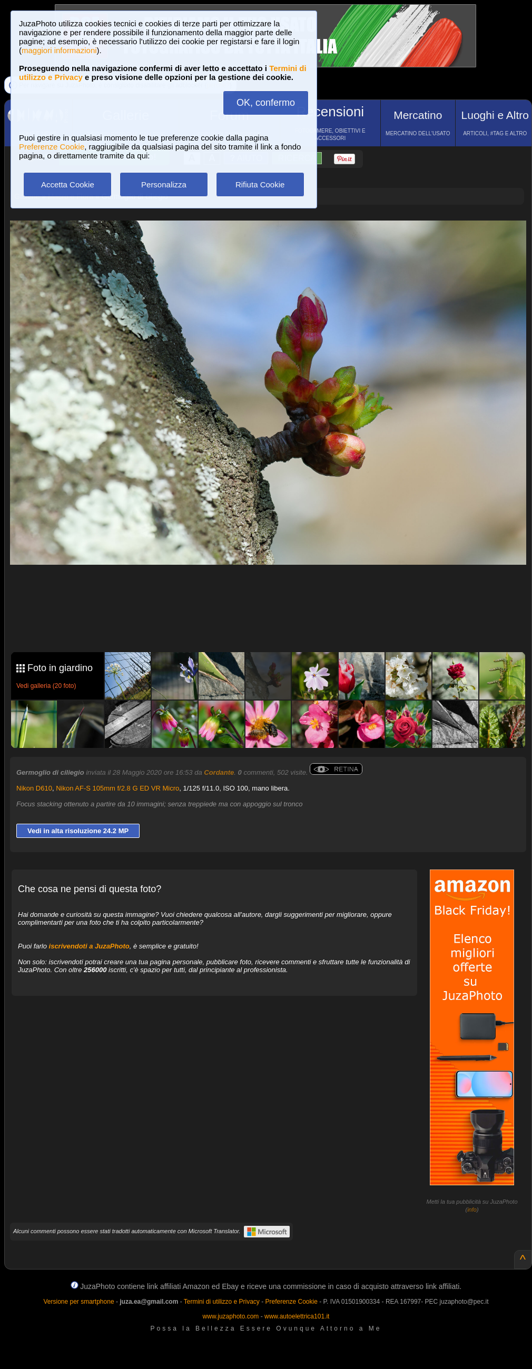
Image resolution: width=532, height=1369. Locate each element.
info (472, 1209)
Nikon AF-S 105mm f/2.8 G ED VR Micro (117, 788)
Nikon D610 (34, 788)
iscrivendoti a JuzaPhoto (89, 946)
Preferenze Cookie (51, 146)
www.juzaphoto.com (231, 1316)
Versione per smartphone (78, 1301)
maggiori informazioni (59, 50)
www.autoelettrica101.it (296, 1316)
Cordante (219, 772)
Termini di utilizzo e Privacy (222, 1301)
